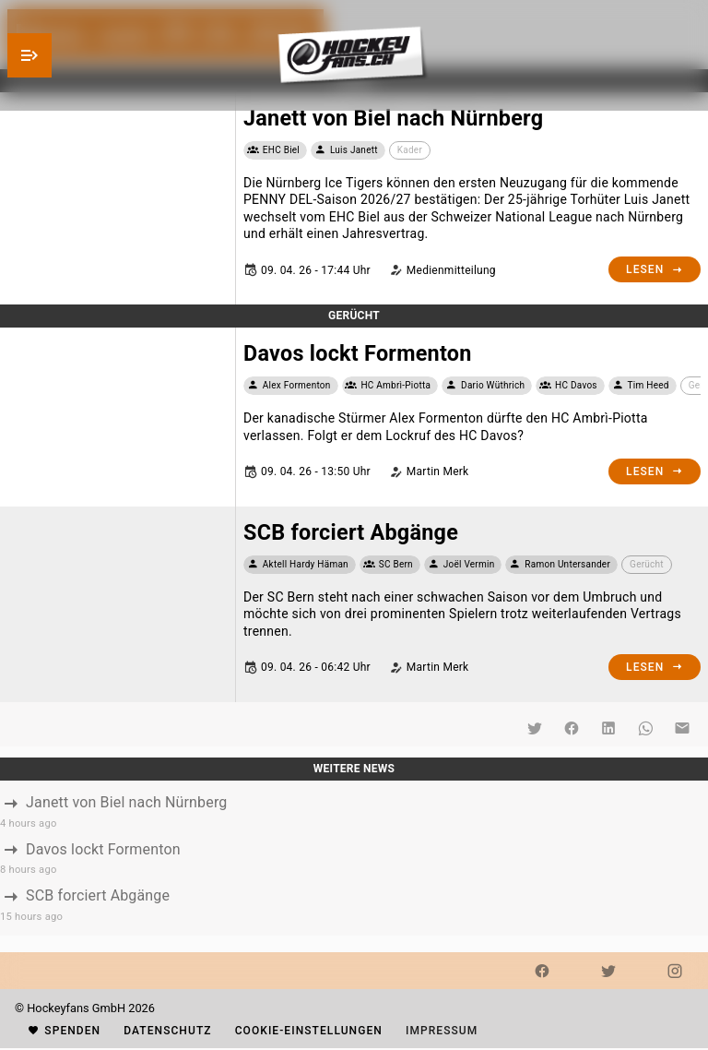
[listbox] (354, 858)
